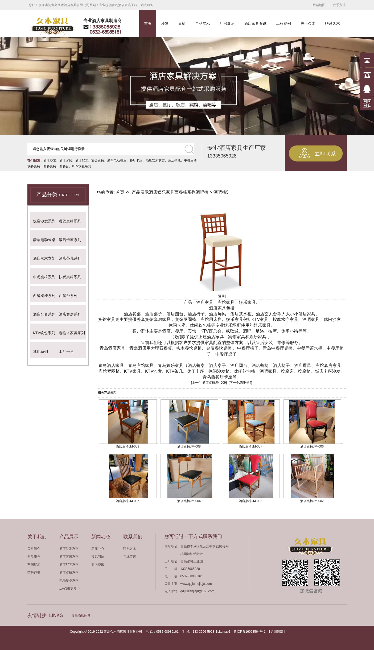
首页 (147, 23)
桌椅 (182, 23)
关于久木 (308, 23)
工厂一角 (66, 351)
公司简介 (33, 548)
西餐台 (64, 166)
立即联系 (325, 153)
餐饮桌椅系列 (70, 221)
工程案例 (283, 23)
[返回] (221, 296)
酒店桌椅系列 (69, 572)
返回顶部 (276, 632)
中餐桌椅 (190, 160)
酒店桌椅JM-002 (312, 501)
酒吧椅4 (245, 382)
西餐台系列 (68, 295)
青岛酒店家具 (81, 615)
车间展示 (33, 564)
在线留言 (129, 556)
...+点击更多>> (69, 588)
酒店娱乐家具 (161, 192)
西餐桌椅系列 (44, 295)
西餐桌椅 (49, 166)
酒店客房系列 (70, 314)
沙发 (164, 23)
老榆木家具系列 (72, 333)
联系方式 (339, 5)
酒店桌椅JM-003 (250, 501)
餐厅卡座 (136, 160)
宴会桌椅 (97, 160)
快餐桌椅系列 (70, 277)
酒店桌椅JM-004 (189, 501)
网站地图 (319, 5)
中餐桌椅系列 (44, 277)
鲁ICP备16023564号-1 (250, 632)
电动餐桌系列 (69, 580)
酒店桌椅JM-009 (214, 382)
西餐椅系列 (185, 192)
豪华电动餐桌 (116, 160)
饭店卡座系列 (70, 240)
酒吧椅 (202, 192)
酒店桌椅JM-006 (312, 446)
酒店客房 (65, 160)
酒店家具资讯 (255, 23)
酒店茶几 (174, 160)
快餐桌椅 (33, 166)
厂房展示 (227, 23)
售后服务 (33, 556)
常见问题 (97, 556)
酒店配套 (81, 160)
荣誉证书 (33, 572)
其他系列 (40, 351)
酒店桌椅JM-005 (127, 501)
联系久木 (332, 23)
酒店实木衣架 (155, 160)
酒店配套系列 (44, 314)
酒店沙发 (49, 160)
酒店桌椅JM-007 (250, 446)
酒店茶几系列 (70, 258)
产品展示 (202, 23)
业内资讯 (97, 564)
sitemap (223, 632)
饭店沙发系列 (44, 221)
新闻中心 (97, 548)
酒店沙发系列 (69, 548)
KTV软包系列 (81, 166)
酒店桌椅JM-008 (189, 446)
